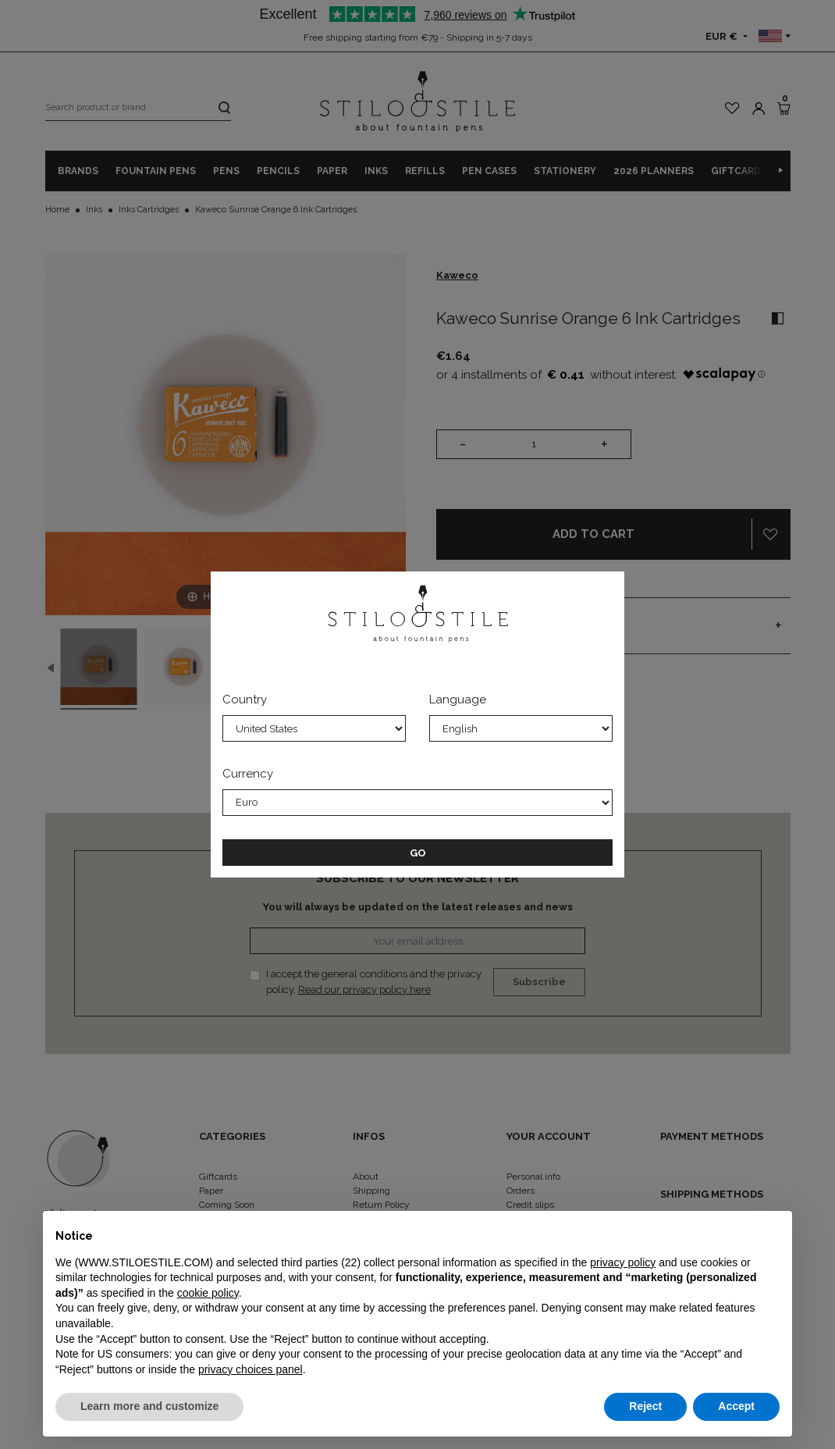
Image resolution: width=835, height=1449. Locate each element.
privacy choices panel (250, 1369)
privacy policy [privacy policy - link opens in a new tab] (623, 1262)
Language (457, 699)
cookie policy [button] (208, 1293)
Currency (247, 774)
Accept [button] (736, 1406)
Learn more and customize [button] (149, 1406)
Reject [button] (645, 1406)
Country (244, 699)
